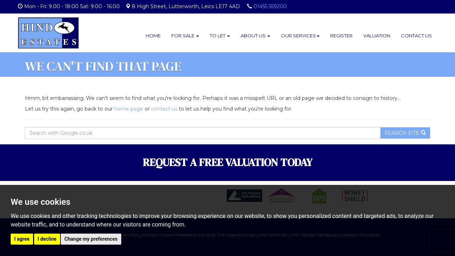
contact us (164, 109)
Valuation (376, 35)
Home (153, 35)
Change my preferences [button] (90, 239)
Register (341, 35)
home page (128, 109)
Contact (416, 35)
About (255, 35)
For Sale (185, 35)
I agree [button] (22, 239)
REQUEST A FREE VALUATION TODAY (227, 162)
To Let (220, 35)
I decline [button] (47, 239)
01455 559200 (270, 6)
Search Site (405, 133)
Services (300, 35)
